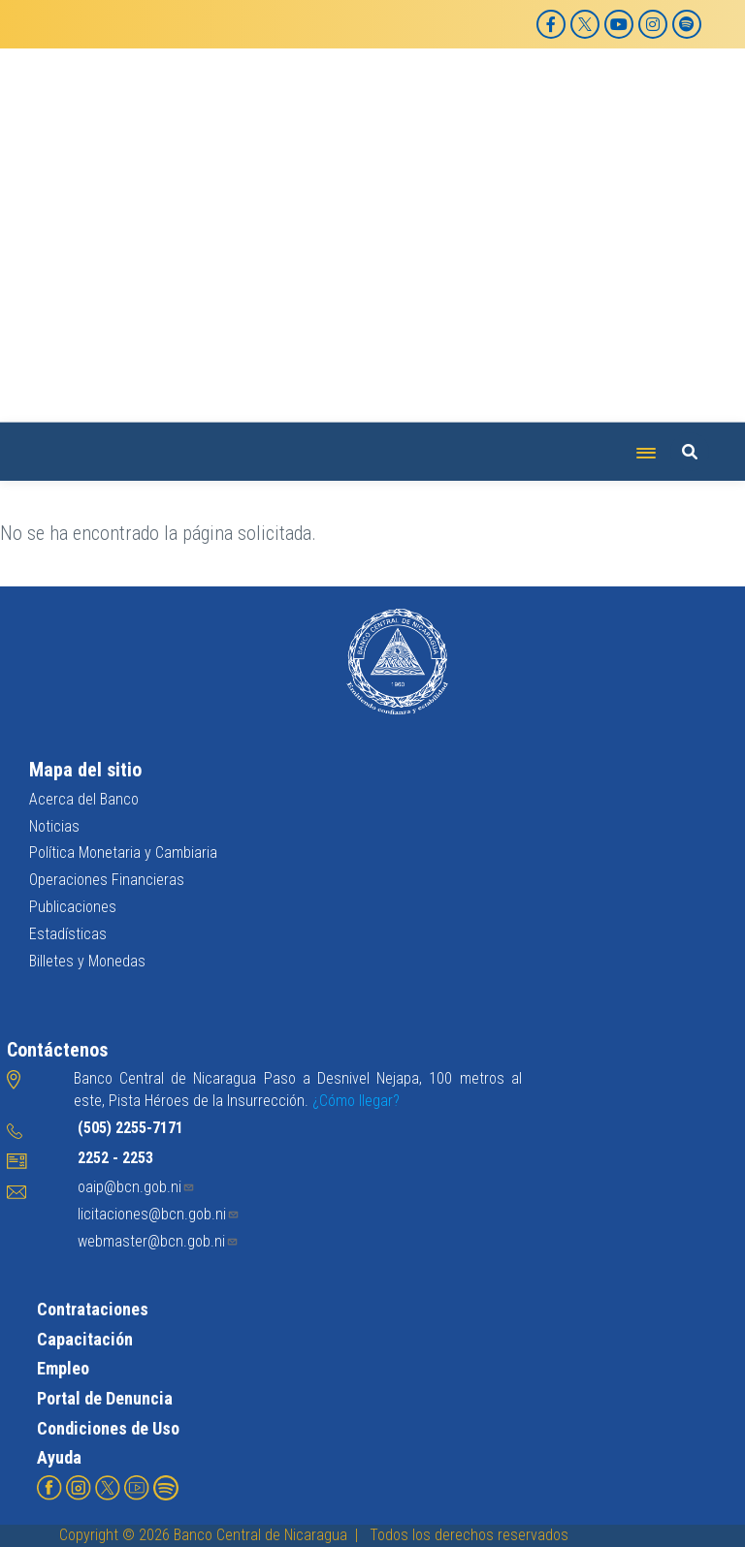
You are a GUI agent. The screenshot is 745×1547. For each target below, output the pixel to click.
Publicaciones (72, 907)
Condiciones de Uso (108, 1428)
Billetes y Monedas (87, 961)
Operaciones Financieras (106, 879)
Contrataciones (92, 1309)
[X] (584, 24)
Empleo (63, 1368)
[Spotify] (686, 24)
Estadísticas (68, 934)
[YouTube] (618, 24)
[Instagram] (652, 24)
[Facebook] (551, 24)
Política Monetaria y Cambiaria (123, 852)
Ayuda (59, 1457)
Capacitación (85, 1339)
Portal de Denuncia (105, 1398)
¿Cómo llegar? (356, 1100)
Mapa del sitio (85, 769)
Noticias (54, 826)
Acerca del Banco (84, 799)
